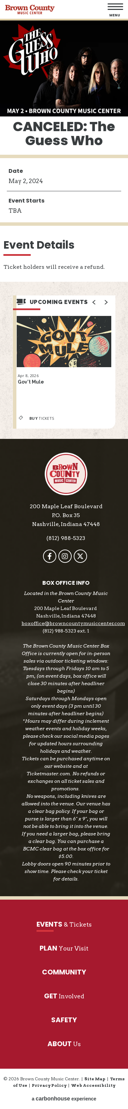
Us (64, 1044)
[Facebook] (49, 556)
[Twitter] (80, 556)
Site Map (94, 1078)
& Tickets (64, 924)
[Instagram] (65, 556)
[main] (64, 229)
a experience (64, 1098)
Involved (64, 996)
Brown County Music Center (30, 9)
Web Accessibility (93, 1085)
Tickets (35, 418)
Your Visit (64, 948)
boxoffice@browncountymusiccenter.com (73, 623)
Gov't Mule (31, 382)
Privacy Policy (49, 1085)
